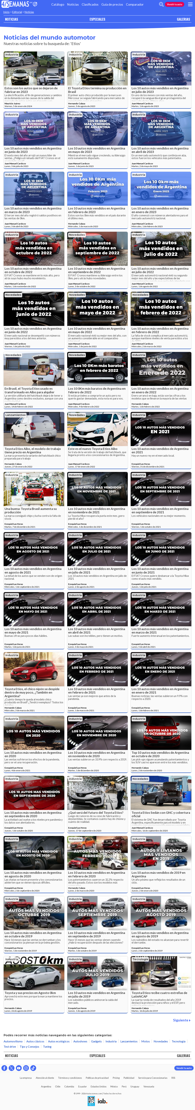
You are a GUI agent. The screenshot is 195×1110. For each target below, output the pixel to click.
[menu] (190, 4)
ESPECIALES (97, 19)
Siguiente (181, 1020)
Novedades (77, 234)
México (114, 1086)
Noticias (73, 4)
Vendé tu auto (174, 4)
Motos (145, 1041)
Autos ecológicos (59, 1041)
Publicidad (129, 1077)
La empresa (26, 1077)
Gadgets (96, 1041)
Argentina (46, 1086)
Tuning (47, 1046)
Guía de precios (112, 4)
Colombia (69, 1086)
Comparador (135, 4)
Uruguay (134, 1086)
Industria (11, 54)
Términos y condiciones (70, 1077)
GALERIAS (183, 19)
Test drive (10, 1046)
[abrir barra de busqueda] (161, 4)
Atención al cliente (45, 1077)
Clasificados (90, 4)
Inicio (6, 12)
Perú (124, 1086)
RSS (173, 1077)
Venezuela (148, 1086)
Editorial (17, 12)
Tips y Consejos (29, 1046)
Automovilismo (13, 1041)
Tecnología (140, 959)
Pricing (116, 1077)
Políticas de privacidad (97, 1077)
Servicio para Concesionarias (152, 1077)
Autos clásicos (35, 1041)
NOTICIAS (11, 19)
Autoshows (80, 1041)
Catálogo (57, 4)
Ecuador (82, 1086)
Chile (57, 1086)
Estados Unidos (98, 1086)
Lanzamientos (15, 415)
